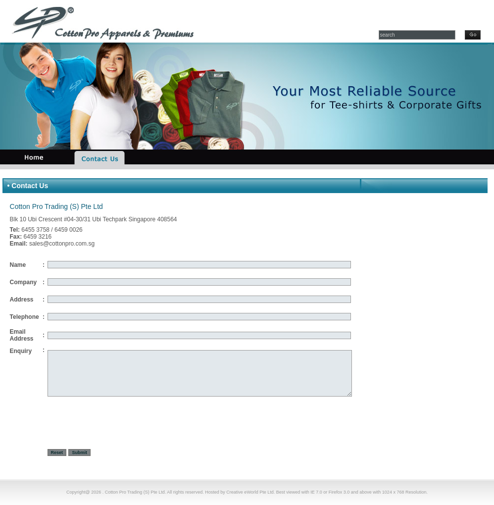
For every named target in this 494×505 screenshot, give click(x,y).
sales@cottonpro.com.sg (62, 243)
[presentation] (123, 424)
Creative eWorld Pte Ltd (249, 492)
